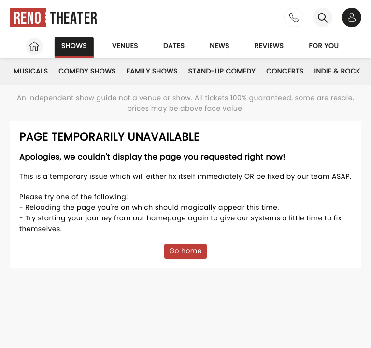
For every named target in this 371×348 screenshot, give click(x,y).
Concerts (284, 71)
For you (324, 46)
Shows (74, 46)
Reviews (269, 46)
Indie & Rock (337, 71)
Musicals (31, 71)
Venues (125, 46)
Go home (185, 251)
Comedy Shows (87, 71)
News (219, 46)
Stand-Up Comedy (222, 71)
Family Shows (152, 71)
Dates (174, 46)
